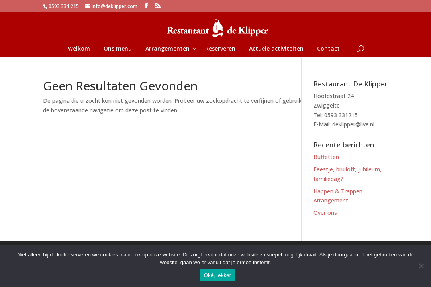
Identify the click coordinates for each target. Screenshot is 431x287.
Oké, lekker (217, 275)
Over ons (325, 212)
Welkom (79, 49)
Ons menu (118, 49)
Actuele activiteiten (276, 49)
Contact (328, 49)
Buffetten (326, 157)
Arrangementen (167, 49)
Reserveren (220, 49)
